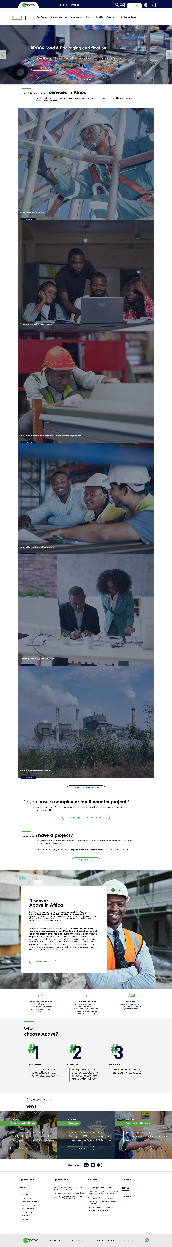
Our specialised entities (29, 1202)
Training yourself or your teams (100, 1207)
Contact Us (129, 1240)
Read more (42, 68)
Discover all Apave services (86, 788)
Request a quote (86, 860)
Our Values (24, 1219)
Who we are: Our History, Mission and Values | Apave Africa (69, 1189)
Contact (126, 1179)
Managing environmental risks (100, 1188)
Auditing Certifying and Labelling (101, 1198)
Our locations (25, 1198)
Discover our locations (42, 962)
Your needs (93, 1179)
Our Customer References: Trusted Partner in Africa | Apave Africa (68, 1197)
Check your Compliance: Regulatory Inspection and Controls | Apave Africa (103, 1193)
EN (153, 5)
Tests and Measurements (98, 1210)
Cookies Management (103, 1240)
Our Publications (26, 1212)
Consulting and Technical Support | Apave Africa (103, 1202)
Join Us (99, 17)
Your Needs (76, 17)
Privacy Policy (77, 1240)
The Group (41, 17)
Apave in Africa (59, 17)
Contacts (111, 17)
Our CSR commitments (29, 1205)
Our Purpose (25, 1191)
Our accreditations (27, 1209)
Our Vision (24, 1195)
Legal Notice (54, 1240)
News (88, 17)
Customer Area (128, 17)
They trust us (25, 1216)
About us (23, 1188)
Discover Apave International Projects (86, 817)
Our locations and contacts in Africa (69, 1193)
